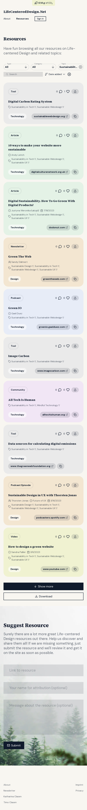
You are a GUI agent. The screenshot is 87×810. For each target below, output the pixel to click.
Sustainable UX (20, 162)
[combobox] (16, 67)
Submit (14, 745)
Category (38, 64)
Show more (43, 586)
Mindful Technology (48, 405)
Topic (63, 64)
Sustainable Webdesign (50, 107)
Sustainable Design (22, 266)
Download (43, 596)
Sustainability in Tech (23, 107)
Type (9, 64)
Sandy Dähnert (19, 262)
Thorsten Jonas (19, 500)
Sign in (40, 18)
